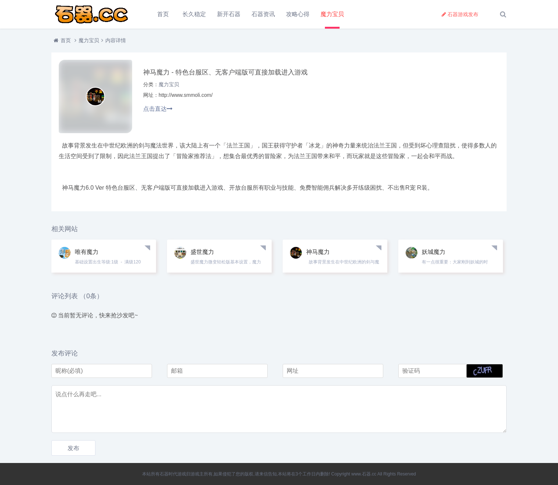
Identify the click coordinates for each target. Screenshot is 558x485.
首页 (163, 14)
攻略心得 (297, 14)
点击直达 (158, 109)
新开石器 (228, 14)
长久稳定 (194, 14)
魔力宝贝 (332, 14)
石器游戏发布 (460, 14)
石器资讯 (263, 14)
